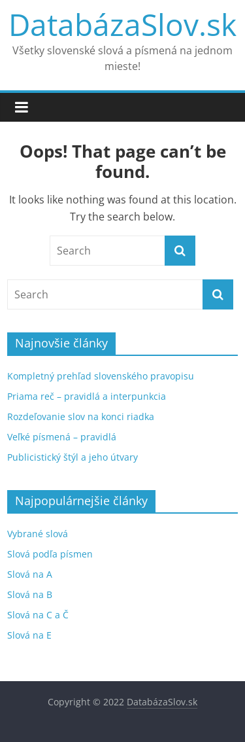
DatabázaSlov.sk (122, 24)
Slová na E (29, 635)
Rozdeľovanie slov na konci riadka (80, 416)
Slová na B (29, 594)
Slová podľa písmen (50, 554)
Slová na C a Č (38, 615)
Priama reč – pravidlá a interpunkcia (86, 396)
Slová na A (29, 574)
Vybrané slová (37, 533)
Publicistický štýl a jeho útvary (72, 457)
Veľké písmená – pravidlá (61, 437)
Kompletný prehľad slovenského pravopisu (100, 376)
